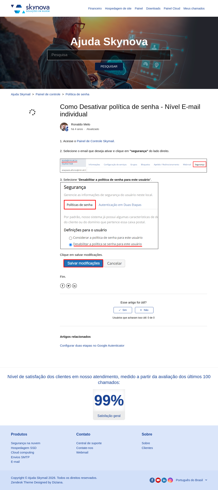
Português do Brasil (190, 480)
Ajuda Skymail (20, 94)
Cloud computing (22, 452)
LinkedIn (74, 285)
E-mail (15, 461)
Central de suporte (89, 443)
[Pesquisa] (109, 55)
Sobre (146, 443)
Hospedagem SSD (23, 448)
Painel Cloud (172, 8)
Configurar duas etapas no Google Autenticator (92, 345)
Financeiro (95, 8)
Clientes (147, 448)
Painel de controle (48, 94)
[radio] (123, 310)
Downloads (153, 8)
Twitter (68, 285)
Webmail (82, 452)
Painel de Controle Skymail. (96, 141)
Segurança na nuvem (25, 443)
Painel (139, 8)
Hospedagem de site (118, 8)
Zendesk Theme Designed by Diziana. (37, 482)
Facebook (62, 285)
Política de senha (77, 94)
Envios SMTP (20, 457)
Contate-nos (84, 448)
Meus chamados (194, 8)
